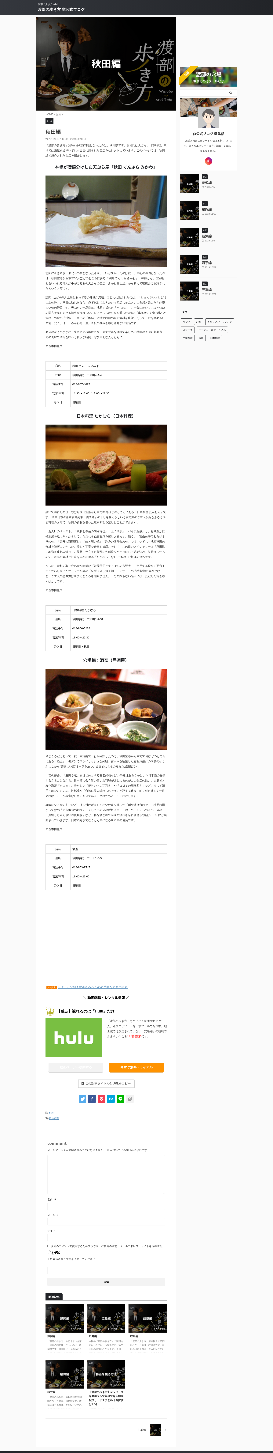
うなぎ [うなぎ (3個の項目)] (186, 320)
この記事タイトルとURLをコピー (106, 1083)
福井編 (51, 1390)
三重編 (206, 288)
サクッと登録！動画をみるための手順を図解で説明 (93, 987)
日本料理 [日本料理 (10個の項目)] (215, 336)
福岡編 (206, 208)
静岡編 (51, 1335)
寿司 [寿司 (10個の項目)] (201, 336)
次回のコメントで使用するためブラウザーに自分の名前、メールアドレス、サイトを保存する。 (108, 1244)
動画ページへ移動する (76, 1067)
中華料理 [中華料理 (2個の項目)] (188, 336)
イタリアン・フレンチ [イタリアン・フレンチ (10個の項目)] (219, 320)
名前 (51, 1198)
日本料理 (54, 1117)
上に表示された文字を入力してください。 (72, 1257)
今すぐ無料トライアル (136, 1067)
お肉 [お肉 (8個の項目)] (198, 320)
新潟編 (206, 234)
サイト (51, 1229)
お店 (51, 1112)
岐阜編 (134, 1335)
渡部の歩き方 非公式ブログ (61, 9)
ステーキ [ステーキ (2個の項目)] (188, 328)
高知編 (206, 181)
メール (53, 1213)
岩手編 (206, 261)
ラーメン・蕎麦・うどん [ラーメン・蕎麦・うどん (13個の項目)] (212, 328)
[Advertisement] (106, 943)
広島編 (93, 1335)
